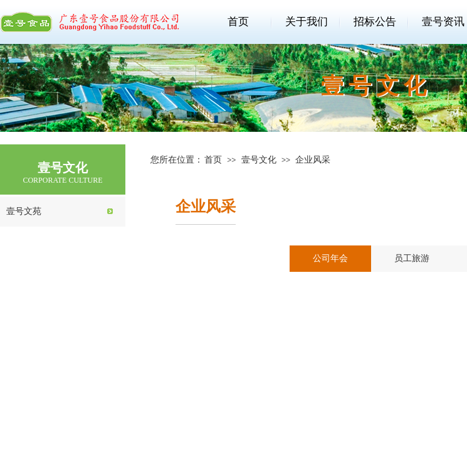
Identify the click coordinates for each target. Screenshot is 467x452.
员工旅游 (411, 258)
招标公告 (375, 22)
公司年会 (330, 258)
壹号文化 (258, 159)
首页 (238, 22)
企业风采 (312, 159)
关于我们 (306, 22)
